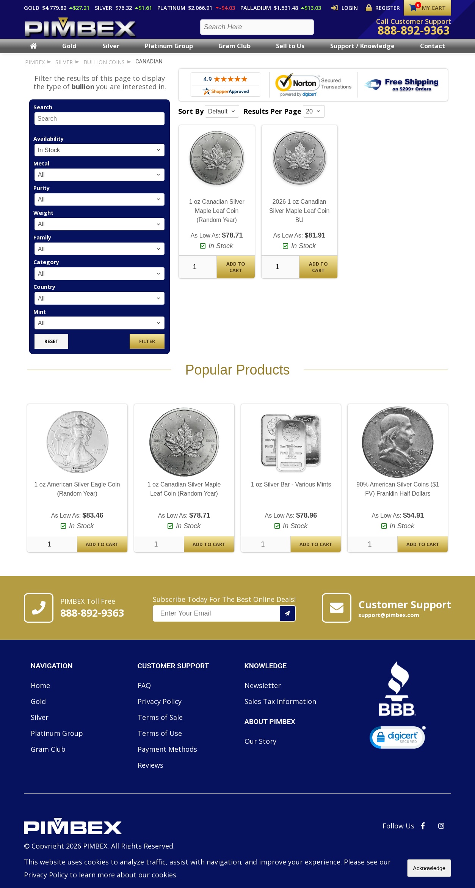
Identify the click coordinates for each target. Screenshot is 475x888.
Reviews (150, 771)
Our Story (260, 748)
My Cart (427, 7)
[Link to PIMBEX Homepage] (99, 833)
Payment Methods (167, 755)
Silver (110, 53)
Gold (69, 53)
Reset (51, 348)
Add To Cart (235, 274)
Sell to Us (290, 53)
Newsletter (263, 692)
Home (40, 692)
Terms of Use (160, 740)
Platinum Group (169, 53)
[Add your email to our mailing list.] (288, 620)
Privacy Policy (160, 708)
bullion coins (104, 68)
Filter (147, 348)
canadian (149, 68)
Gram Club (234, 53)
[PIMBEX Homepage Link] (81, 30)
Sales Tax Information (280, 708)
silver (64, 68)
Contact (432, 53)
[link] (397, 745)
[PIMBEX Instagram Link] (441, 832)
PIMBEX (35, 68)
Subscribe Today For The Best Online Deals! (224, 615)
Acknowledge (429, 868)
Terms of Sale (160, 724)
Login (351, 7)
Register (385, 7)
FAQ (144, 692)
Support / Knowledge (362, 53)
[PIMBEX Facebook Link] (422, 832)
